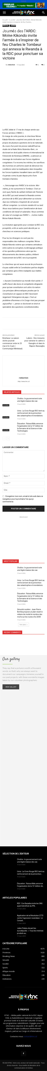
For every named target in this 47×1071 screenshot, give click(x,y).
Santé (5, 25)
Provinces (7, 37)
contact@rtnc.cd (30, 1036)
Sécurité (6, 31)
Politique (6, 19)
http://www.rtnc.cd (23, 381)
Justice (33, 25)
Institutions (20, 31)
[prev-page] (4, 438)
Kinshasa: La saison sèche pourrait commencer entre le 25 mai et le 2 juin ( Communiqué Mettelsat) (12, 343)
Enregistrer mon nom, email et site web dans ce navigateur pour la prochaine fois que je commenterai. (23, 499)
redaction (11, 65)
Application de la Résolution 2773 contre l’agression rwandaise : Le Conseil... (30, 918)
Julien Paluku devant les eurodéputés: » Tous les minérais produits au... (30, 930)
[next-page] (8, 438)
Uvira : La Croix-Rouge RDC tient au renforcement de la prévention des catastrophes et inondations (30, 413)
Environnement (19, 25)
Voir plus (24, 625)
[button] (4, 12)
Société (18, 19)
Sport (29, 19)
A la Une (6, 405)
